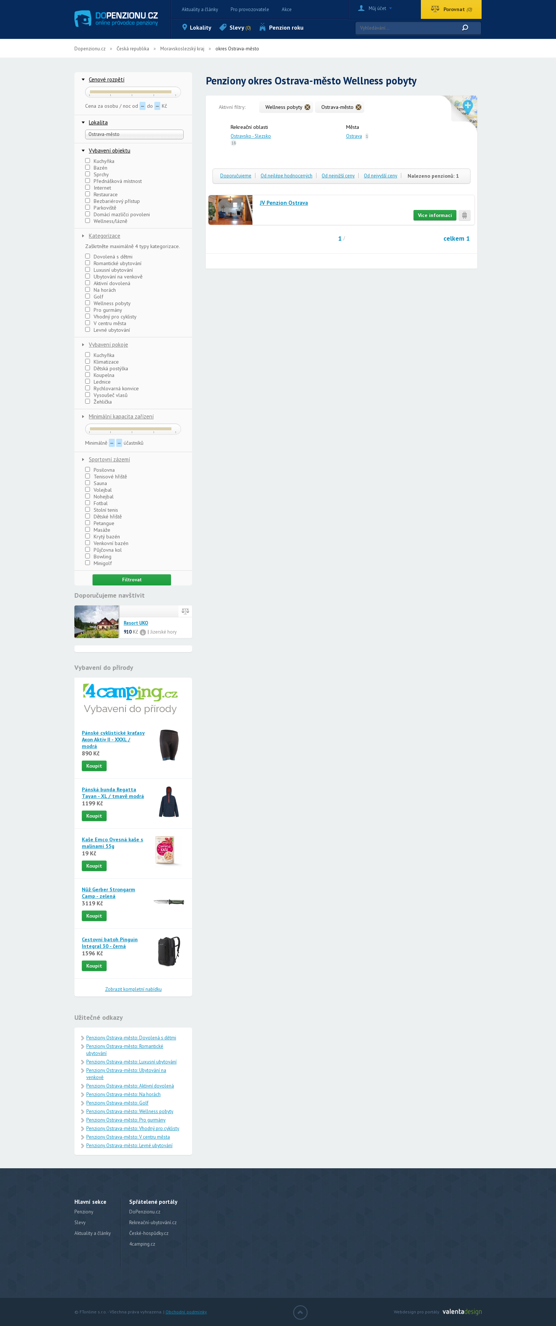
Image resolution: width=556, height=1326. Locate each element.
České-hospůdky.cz (148, 1233)
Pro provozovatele (250, 9)
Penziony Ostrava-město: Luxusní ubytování (131, 1062)
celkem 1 (456, 238)
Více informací (435, 215)
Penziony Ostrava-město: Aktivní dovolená (130, 1086)
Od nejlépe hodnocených (286, 175)
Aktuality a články (200, 9)
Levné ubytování (107, 330)
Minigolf (98, 563)
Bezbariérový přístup (112, 201)
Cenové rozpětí (106, 79)
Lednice (98, 381)
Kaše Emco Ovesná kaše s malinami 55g (112, 842)
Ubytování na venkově (114, 276)
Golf (94, 296)
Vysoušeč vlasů (106, 395)
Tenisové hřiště (106, 476)
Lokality (200, 27)
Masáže (97, 530)
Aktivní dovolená (107, 283)
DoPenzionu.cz (144, 1212)
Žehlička (98, 401)
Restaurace (101, 194)
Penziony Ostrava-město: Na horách (123, 1094)
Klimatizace (102, 361)
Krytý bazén (102, 536)
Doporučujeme (235, 175)
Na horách (100, 290)
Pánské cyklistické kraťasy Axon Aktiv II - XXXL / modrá (113, 739)
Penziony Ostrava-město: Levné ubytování (129, 1145)
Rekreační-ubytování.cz (153, 1222)
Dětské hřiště (103, 516)
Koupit (94, 765)
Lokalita (98, 122)
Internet (98, 187)
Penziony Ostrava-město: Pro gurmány (125, 1120)
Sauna (96, 483)
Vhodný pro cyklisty (111, 316)
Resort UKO (136, 623)
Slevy (240, 27)
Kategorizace (104, 235)
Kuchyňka (99, 161)
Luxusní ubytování (109, 270)
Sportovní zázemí (109, 459)
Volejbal (98, 490)
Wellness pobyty (108, 303)
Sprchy (97, 174)
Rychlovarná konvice (112, 388)
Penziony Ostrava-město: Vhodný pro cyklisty (132, 1128)
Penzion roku (286, 27)
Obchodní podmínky (186, 1312)
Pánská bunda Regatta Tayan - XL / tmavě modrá (113, 792)
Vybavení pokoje (108, 344)
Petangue (99, 523)
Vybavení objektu (109, 150)
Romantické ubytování (113, 263)
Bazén (96, 167)
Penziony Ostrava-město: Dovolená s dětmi (131, 1038)
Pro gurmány (103, 310)
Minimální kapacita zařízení (121, 416)
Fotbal (96, 503)
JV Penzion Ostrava (284, 202)
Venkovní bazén (106, 543)
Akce (287, 9)
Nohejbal (99, 496)
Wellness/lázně (106, 221)
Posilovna (100, 470)
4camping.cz (142, 1244)
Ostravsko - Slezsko (251, 136)
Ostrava (354, 136)
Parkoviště (100, 207)
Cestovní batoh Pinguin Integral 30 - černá (110, 942)
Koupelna (99, 375)
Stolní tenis (101, 510)
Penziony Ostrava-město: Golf (117, 1103)
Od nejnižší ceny (338, 175)
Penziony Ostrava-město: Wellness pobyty (129, 1111)
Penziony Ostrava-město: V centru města (128, 1137)
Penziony (83, 1212)
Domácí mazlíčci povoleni (117, 214)
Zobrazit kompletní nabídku (133, 989)
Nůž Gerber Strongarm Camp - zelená (108, 892)
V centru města (105, 323)
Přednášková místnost (113, 181)
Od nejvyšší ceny (380, 175)
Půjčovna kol (103, 550)
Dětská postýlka (106, 368)
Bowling (98, 556)
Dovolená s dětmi (109, 256)
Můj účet (377, 8)
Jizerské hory (163, 632)
